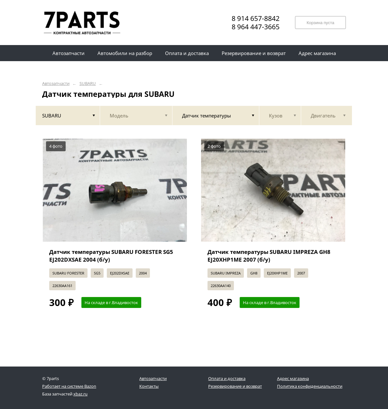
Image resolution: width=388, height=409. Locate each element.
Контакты (149, 386)
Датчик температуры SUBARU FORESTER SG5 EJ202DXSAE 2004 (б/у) (111, 255)
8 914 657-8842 (256, 18)
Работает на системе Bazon (69, 386)
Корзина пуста (320, 22)
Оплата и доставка (226, 378)
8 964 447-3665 (256, 27)
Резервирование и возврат (235, 386)
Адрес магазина (293, 378)
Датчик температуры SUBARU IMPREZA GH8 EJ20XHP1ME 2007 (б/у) (269, 255)
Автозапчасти (55, 83)
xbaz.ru (80, 394)
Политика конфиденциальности (309, 386)
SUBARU (87, 83)
